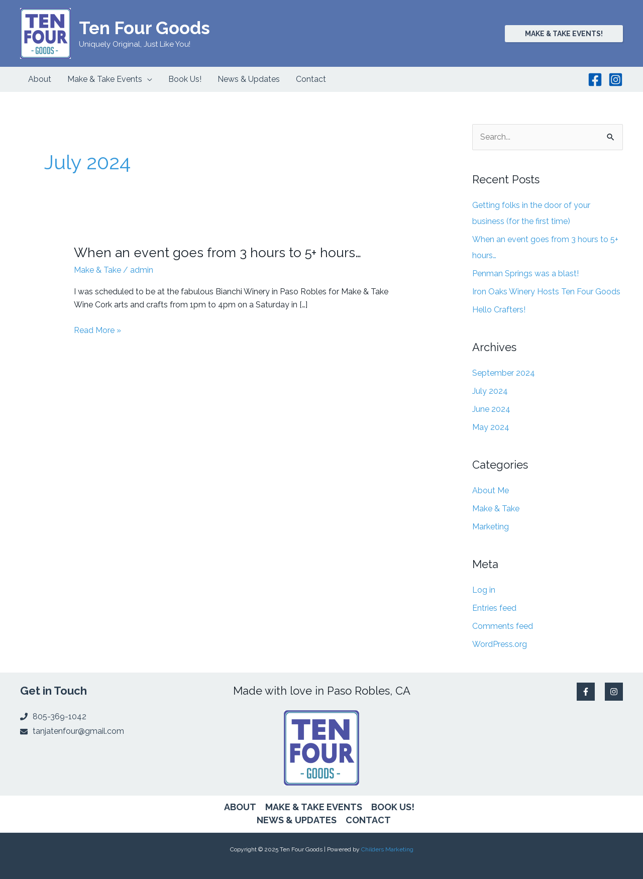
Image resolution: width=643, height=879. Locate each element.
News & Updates (297, 820)
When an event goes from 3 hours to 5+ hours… (217, 252)
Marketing (490, 526)
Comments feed (502, 626)
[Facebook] (595, 79)
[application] (147, 79)
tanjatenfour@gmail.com (78, 731)
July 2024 (490, 391)
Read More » (97, 330)
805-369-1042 (59, 716)
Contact (368, 820)
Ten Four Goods (144, 28)
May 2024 (490, 427)
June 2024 (491, 409)
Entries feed (494, 608)
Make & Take (97, 270)
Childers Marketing (387, 849)
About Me (490, 490)
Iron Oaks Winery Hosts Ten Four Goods (546, 291)
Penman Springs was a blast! (525, 273)
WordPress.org (499, 644)
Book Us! (392, 807)
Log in (483, 590)
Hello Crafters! (498, 309)
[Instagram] (615, 79)
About (240, 807)
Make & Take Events (313, 807)
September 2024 (503, 373)
